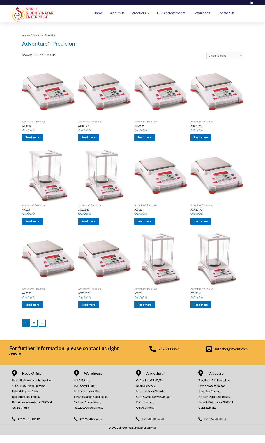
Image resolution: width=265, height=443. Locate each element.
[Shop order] (224, 56)
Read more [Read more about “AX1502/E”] (91, 139)
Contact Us (226, 13)
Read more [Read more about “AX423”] (147, 311)
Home (98, 13)
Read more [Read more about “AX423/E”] (203, 311)
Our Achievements (171, 13)
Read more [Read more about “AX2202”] (147, 139)
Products (141, 13)
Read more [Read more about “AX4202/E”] (91, 311)
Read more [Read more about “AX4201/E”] (203, 225)
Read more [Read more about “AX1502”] (35, 139)
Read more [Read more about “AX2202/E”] (203, 139)
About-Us (117, 13)
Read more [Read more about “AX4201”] (147, 225)
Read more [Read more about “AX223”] (35, 225)
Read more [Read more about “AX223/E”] (91, 225)
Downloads (201, 13)
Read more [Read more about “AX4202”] (35, 311)
